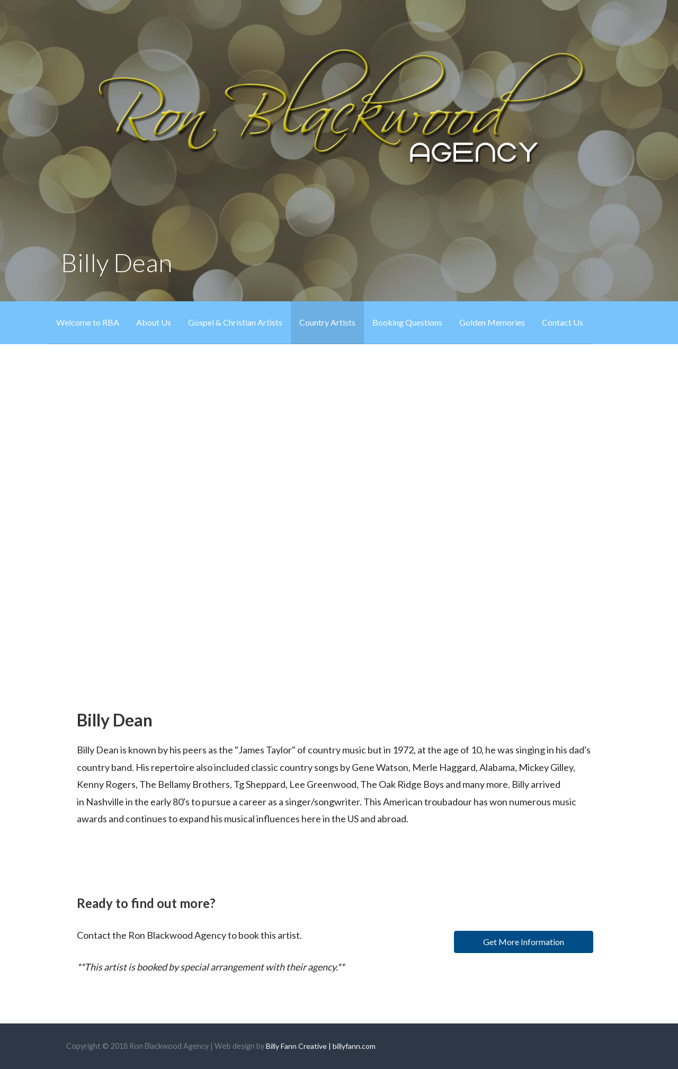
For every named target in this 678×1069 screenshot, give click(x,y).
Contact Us (562, 322)
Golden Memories (492, 322)
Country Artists (327, 322)
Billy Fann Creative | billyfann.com (321, 1045)
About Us (153, 322)
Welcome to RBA (87, 322)
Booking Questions (407, 322)
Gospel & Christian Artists (235, 322)
